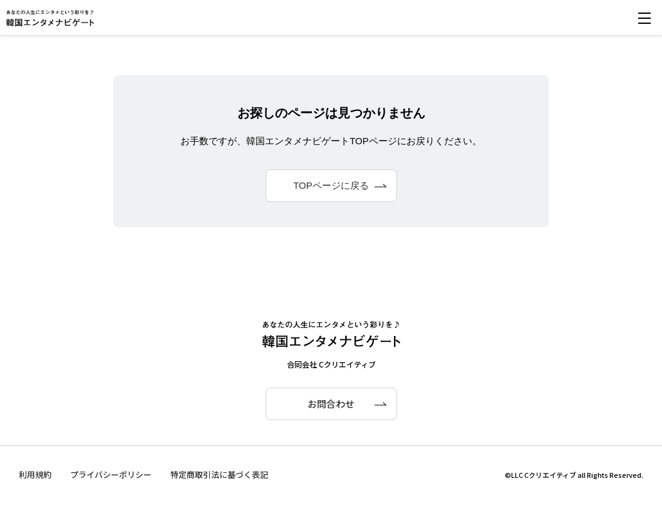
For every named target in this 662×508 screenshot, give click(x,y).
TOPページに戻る (331, 185)
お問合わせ (331, 403)
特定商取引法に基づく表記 (219, 474)
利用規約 (35, 474)
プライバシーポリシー (111, 474)
